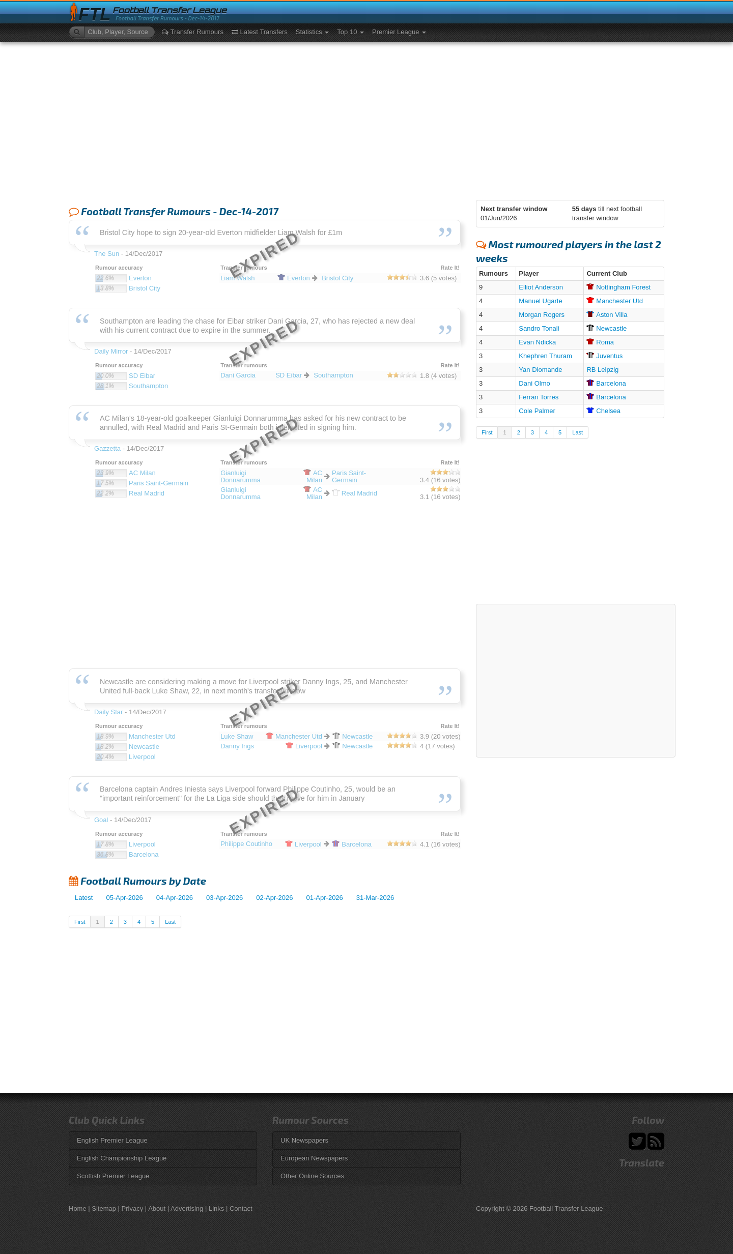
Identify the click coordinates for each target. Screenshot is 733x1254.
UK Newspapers (304, 1140)
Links (216, 1208)
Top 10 (350, 32)
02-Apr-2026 (274, 897)
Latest (84, 897)
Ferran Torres (538, 397)
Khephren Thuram (545, 356)
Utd (614, 301)
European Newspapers (314, 1158)
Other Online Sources (312, 1176)
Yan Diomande (540, 369)
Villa (606, 314)
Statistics (312, 32)
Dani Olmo (534, 383)
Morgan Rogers (542, 314)
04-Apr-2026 (174, 897)
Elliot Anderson (541, 287)
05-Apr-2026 (124, 897)
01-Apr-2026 (324, 897)
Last (170, 922)
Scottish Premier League (113, 1176)
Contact (241, 1208)
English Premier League (112, 1140)
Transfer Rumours (192, 32)
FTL (94, 14)
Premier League (399, 32)
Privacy (133, 1208)
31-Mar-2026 (375, 897)
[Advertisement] (366, 118)
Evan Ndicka (537, 342)
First (79, 922)
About (156, 1208)
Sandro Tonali (539, 328)
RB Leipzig (602, 369)
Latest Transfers (260, 32)
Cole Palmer (537, 411)
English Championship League (121, 1158)
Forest (618, 287)
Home (78, 1208)
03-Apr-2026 (224, 897)
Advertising (187, 1208)
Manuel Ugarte (540, 301)
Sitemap (104, 1208)
